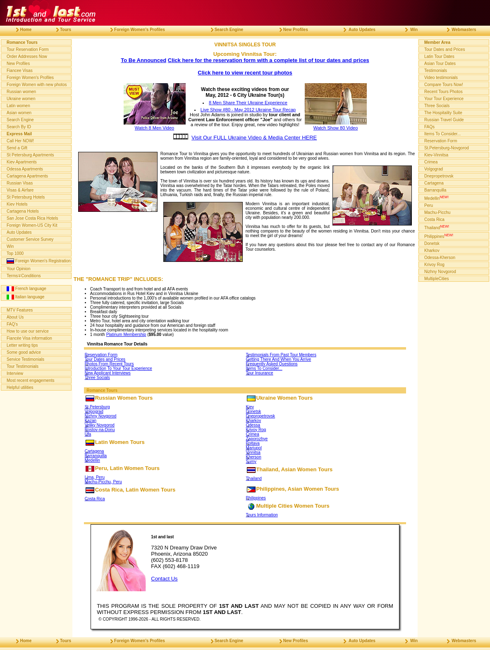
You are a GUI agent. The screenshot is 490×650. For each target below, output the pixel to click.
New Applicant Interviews (108, 373)
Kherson (253, 457)
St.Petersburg (97, 407)
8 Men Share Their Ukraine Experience (248, 102)
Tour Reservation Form (28, 49)
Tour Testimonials (22, 366)
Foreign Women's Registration (39, 261)
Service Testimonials (25, 359)
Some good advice (24, 352)
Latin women (18, 105)
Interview (15, 373)
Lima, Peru (95, 477)
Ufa (88, 434)
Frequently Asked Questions (272, 364)
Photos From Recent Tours (109, 364)
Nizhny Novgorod (101, 416)
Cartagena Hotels (23, 211)
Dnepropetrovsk (260, 416)
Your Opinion (18, 268)
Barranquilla (96, 455)
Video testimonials (441, 77)
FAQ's (12, 324)
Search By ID (19, 127)
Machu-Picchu (437, 212)
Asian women (19, 112)
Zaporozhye (257, 439)
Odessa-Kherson (439, 257)
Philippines (256, 498)
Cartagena (94, 451)
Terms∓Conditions (24, 275)
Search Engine (20, 120)
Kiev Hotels (17, 204)
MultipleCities (436, 278)
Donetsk (253, 411)
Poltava (253, 443)
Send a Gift (17, 148)
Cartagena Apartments (27, 176)
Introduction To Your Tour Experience (118, 368)
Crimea (252, 434)
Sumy (251, 461)
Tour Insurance (259, 373)
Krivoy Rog (256, 429)
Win (10, 246)
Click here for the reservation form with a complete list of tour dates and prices (268, 60)
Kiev (250, 407)
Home (20, 29)
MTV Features (20, 310)
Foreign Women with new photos (37, 84)
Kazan (90, 420)
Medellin (92, 460)
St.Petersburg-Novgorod (446, 148)
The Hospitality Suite (443, 112)
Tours (60, 29)
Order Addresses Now (27, 56)
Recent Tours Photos (443, 91)
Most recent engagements (31, 380)
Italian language (25, 297)
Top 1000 (15, 253)
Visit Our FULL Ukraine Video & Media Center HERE (254, 137)
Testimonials (435, 70)
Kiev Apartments (22, 162)
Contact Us (164, 579)
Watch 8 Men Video (155, 125)
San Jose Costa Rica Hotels (32, 218)
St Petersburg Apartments (30, 155)
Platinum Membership (126, 334)
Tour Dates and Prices (105, 359)
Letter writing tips (22, 345)
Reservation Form (101, 355)
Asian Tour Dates (440, 63)
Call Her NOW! (20, 141)
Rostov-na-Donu (100, 429)
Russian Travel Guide (444, 120)
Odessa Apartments (25, 169)
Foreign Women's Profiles (30, 77)
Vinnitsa (253, 452)
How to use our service (28, 331)
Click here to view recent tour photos (245, 73)
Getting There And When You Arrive (278, 359)
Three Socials (97, 377)
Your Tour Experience (444, 98)
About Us (15, 317)
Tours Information (262, 515)
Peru (428, 205)
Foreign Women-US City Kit (32, 225)
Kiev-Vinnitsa (436, 155)
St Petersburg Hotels (26, 197)
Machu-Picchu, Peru (103, 482)
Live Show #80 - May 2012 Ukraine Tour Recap (248, 109)
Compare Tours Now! (443, 84)
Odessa (253, 425)
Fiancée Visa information (29, 338)
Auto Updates (19, 232)
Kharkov (253, 420)
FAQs (429, 127)
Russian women (21, 91)
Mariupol (254, 448)
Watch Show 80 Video (336, 125)
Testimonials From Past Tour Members (281, 355)
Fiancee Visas (20, 70)
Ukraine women (21, 98)
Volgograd (94, 411)
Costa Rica (95, 498)
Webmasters (458, 29)
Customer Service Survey (30, 239)
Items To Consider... (264, 368)
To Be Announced (143, 60)
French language (26, 288)
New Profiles (18, 63)
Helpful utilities (20, 387)
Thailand (254, 478)
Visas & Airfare (20, 190)
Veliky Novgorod (100, 425)
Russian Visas (20, 183)
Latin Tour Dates (439, 56)
